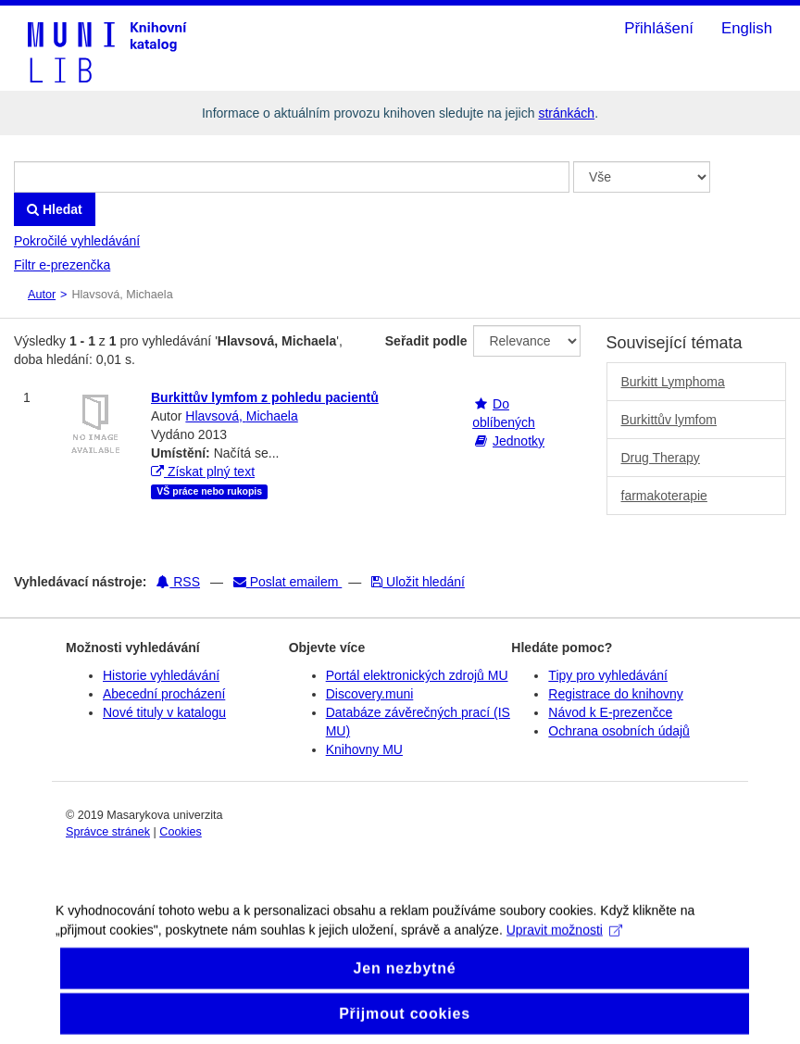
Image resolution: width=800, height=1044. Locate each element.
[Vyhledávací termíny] (291, 177)
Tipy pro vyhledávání (608, 675)
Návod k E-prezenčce (610, 712)
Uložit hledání (418, 581)
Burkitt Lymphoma (673, 381)
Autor (42, 294)
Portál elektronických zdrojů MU (417, 675)
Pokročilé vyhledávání (77, 240)
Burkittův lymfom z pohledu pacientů (265, 397)
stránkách (566, 113)
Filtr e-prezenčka (62, 265)
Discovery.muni (370, 693)
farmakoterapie (664, 495)
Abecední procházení (164, 693)
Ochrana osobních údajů (619, 730)
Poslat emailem (287, 581)
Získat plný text (203, 471)
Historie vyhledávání (161, 675)
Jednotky (518, 441)
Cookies (180, 831)
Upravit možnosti (564, 939)
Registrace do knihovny (615, 693)
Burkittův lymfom (669, 419)
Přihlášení (659, 28)
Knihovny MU (364, 749)
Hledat (54, 209)
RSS (178, 581)
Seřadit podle (426, 340)
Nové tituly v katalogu (164, 712)
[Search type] (641, 177)
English (746, 28)
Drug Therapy (660, 457)
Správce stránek (108, 831)
